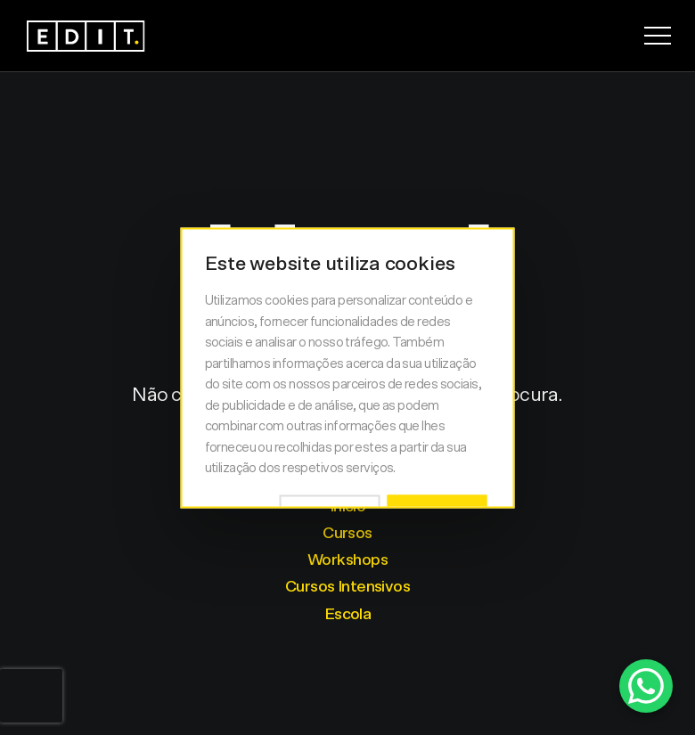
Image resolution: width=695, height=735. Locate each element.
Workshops (347, 560)
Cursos (347, 534)
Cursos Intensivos (347, 587)
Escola (348, 615)
